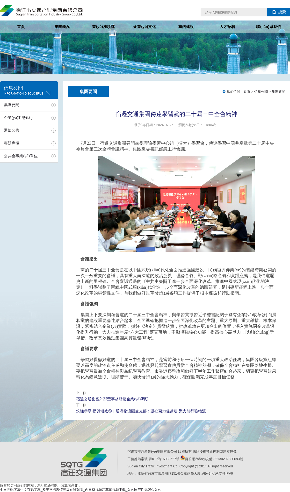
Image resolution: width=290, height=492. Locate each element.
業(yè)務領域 (103, 27)
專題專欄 (11, 143)
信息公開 (261, 92)
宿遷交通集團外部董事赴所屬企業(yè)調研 (112, 399)
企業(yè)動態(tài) (18, 118)
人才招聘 (227, 27)
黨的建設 (186, 27)
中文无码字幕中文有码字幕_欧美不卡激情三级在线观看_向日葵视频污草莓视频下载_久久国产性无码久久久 (80, 490)
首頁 (21, 27)
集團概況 (62, 27)
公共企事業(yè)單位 (21, 156)
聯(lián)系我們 (268, 27)
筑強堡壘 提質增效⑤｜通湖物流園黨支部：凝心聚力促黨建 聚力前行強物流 (141, 411)
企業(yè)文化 (144, 27)
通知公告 (11, 130)
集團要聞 (11, 105)
